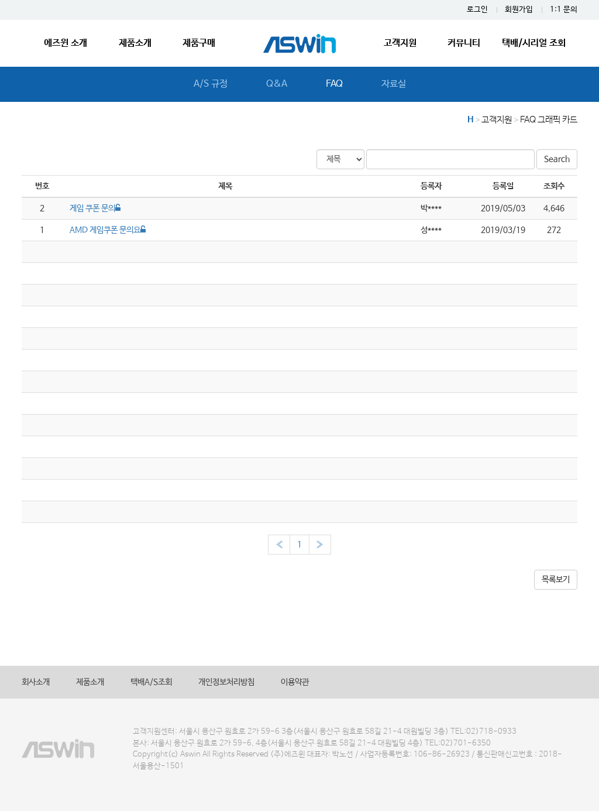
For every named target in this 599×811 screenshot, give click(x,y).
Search (557, 159)
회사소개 (36, 682)
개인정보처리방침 (226, 682)
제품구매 (199, 43)
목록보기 (556, 579)
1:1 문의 (563, 9)
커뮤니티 (463, 43)
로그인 (477, 9)
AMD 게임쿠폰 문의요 (108, 230)
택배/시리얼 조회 (534, 43)
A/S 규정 (211, 84)
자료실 (393, 84)
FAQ (334, 84)
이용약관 (295, 682)
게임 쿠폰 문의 (95, 208)
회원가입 (519, 9)
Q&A (276, 84)
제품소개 (135, 43)
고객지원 (400, 43)
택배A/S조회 (151, 682)
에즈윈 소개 (65, 43)
